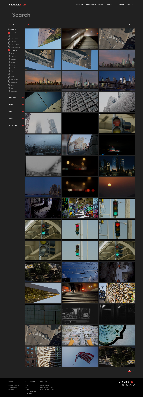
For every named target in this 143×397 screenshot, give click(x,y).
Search (101, 4)
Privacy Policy (28, 393)
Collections (91, 4)
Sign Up (130, 4)
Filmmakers (79, 4)
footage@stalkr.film (45, 385)
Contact (110, 4)
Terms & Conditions (30, 391)
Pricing (27, 389)
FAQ (26, 387)
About (26, 385)
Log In (121, 4)
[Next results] (131, 24)
